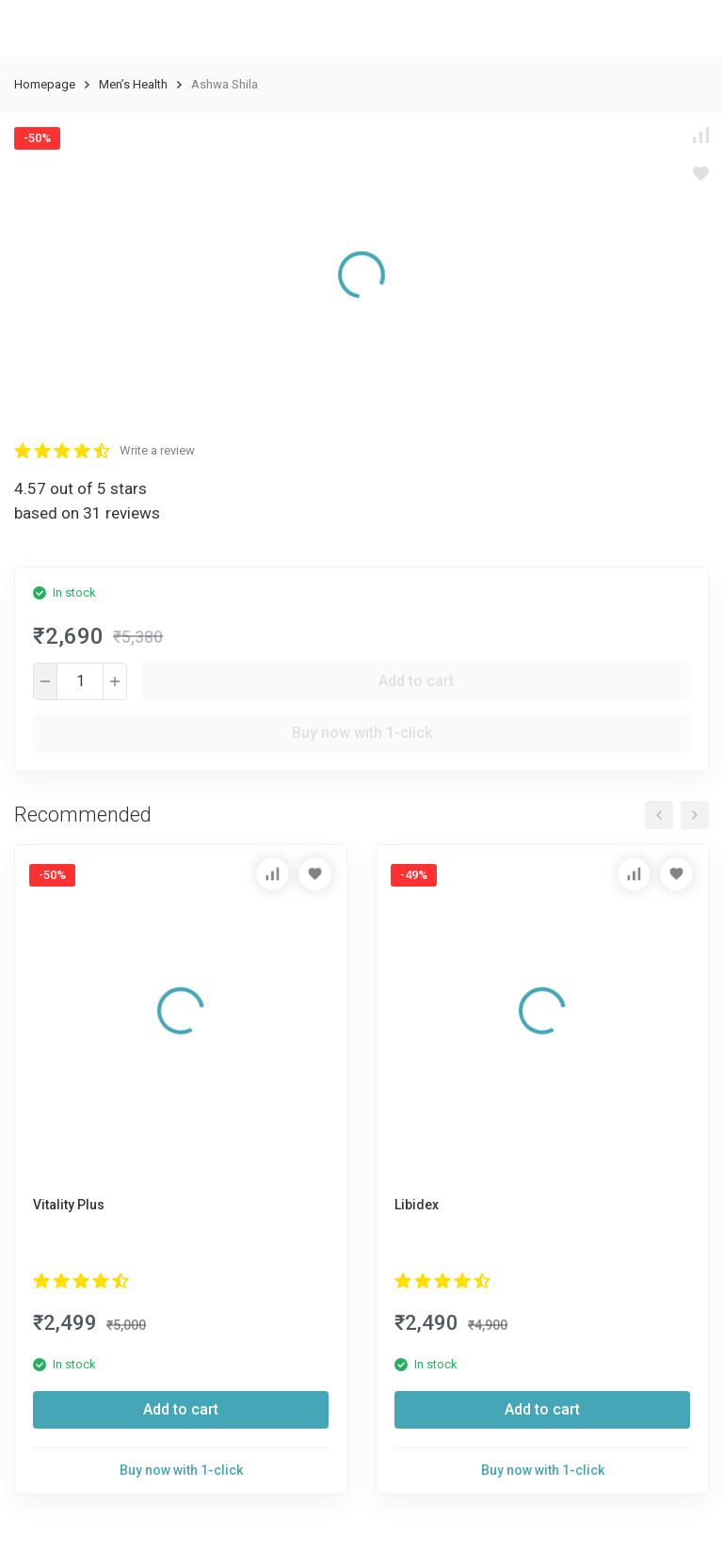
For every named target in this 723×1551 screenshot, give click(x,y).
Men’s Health (133, 84)
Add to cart (416, 681)
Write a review (157, 450)
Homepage (44, 84)
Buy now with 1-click (362, 733)
